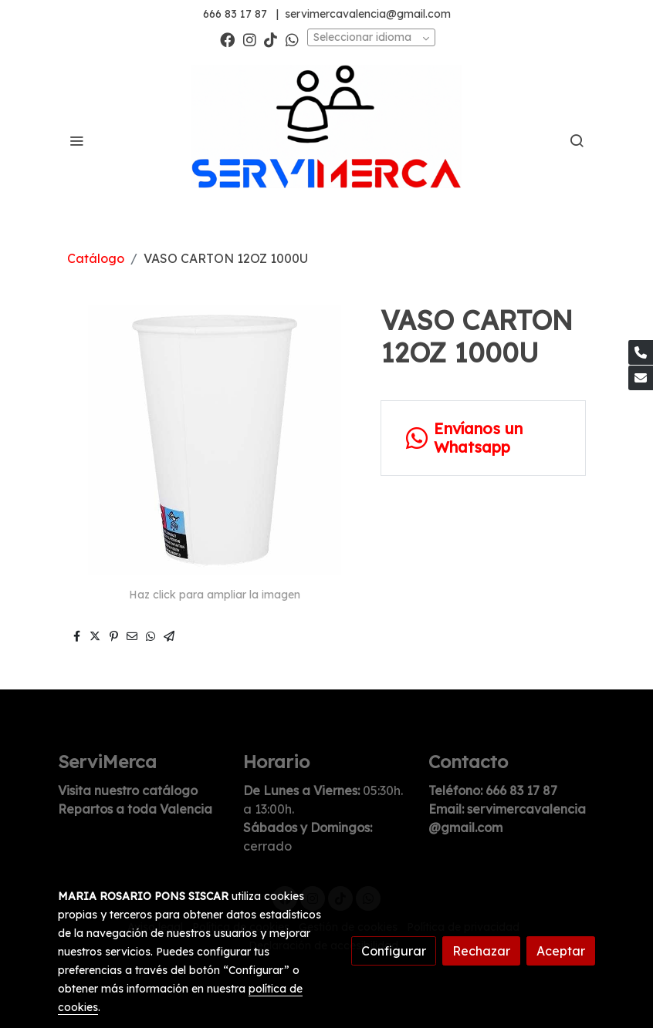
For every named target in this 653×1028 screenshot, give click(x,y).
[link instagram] (249, 39)
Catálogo (95, 258)
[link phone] (640, 352)
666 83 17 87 (235, 14)
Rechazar (481, 951)
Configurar (393, 951)
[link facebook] (227, 39)
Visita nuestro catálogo (128, 790)
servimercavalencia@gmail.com (368, 14)
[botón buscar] (576, 140)
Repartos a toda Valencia (135, 809)
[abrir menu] (76, 140)
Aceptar (560, 951)
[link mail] (640, 378)
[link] (326, 141)
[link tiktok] (270, 39)
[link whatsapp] (292, 39)
